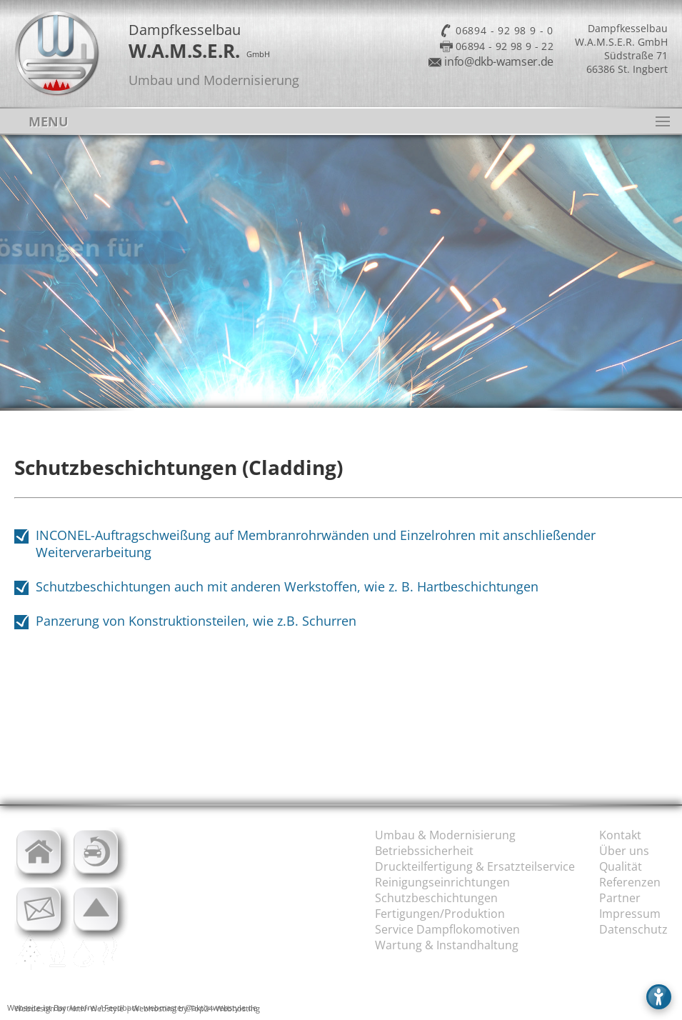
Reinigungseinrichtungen (442, 882)
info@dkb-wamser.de (498, 61)
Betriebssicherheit (424, 851)
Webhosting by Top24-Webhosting (196, 1008)
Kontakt (620, 835)
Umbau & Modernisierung (445, 835)
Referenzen (630, 882)
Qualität (620, 866)
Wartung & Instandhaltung (446, 945)
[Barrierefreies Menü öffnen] (658, 996)
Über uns (624, 851)
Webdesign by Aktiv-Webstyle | (72, 1008)
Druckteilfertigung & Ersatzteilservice (475, 866)
